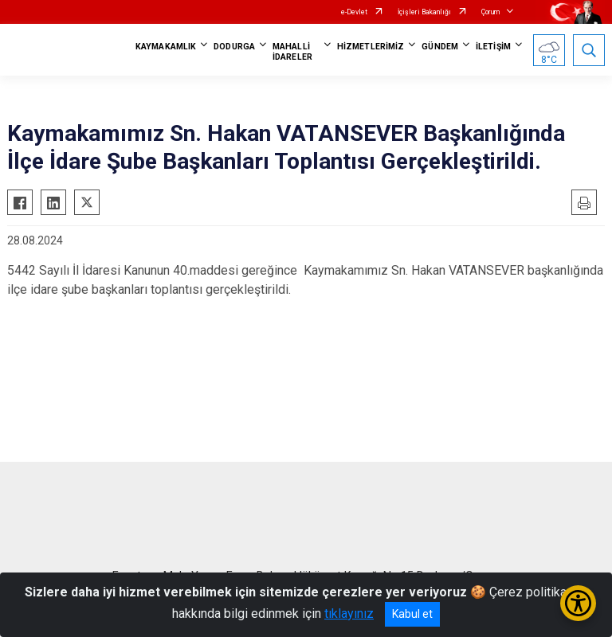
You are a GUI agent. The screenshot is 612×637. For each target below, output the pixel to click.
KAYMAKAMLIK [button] (165, 46)
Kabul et (412, 614)
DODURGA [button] (234, 46)
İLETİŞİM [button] (493, 46)
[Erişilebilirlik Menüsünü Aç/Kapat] (578, 603)
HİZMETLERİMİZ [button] (370, 46)
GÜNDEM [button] (440, 46)
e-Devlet (354, 12)
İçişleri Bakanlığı (424, 12)
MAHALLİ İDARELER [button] (292, 51)
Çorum (490, 12)
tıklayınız (349, 613)
